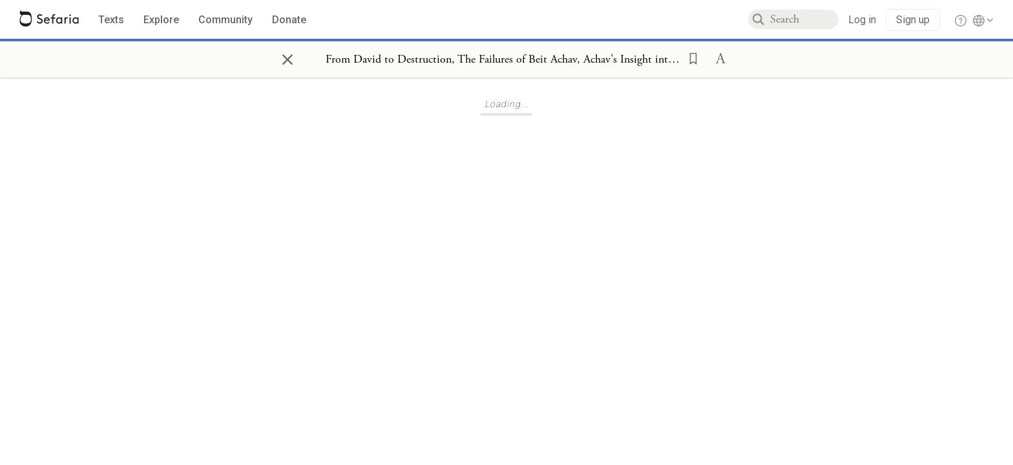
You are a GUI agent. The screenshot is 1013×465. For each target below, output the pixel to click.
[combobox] (804, 19)
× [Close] (287, 57)
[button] (689, 57)
